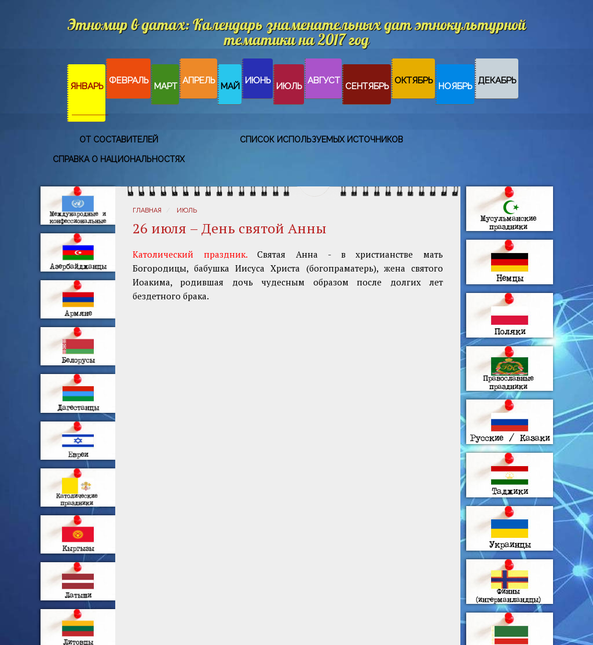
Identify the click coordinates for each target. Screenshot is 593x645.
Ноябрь (455, 86)
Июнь (258, 80)
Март (165, 86)
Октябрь (413, 80)
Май (230, 86)
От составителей (118, 139)
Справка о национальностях (119, 159)
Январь (87, 86)
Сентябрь (367, 86)
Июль (289, 86)
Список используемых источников (321, 139)
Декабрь (497, 80)
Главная (147, 210)
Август (324, 80)
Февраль (129, 80)
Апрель (198, 80)
